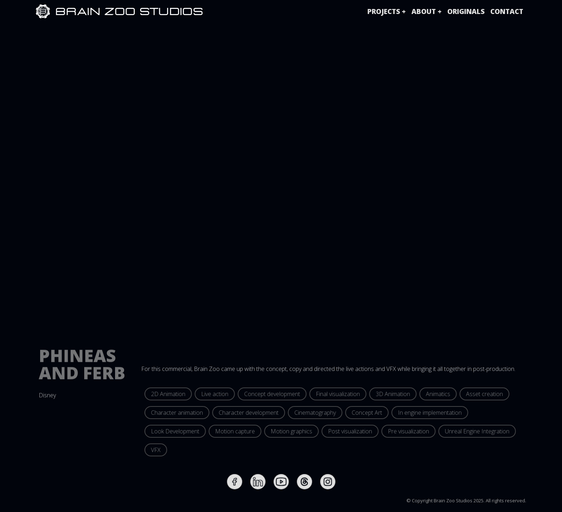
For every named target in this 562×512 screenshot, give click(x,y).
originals (466, 11)
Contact (506, 11)
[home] (43, 11)
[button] (387, 11)
